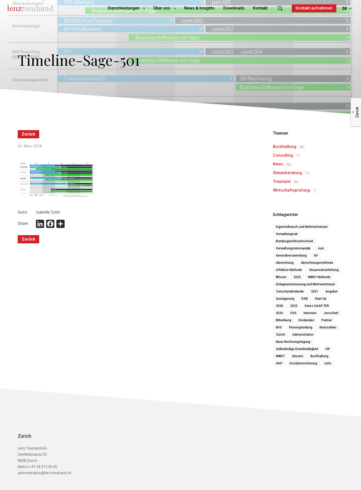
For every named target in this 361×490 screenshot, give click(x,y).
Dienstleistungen (113, 8)
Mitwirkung (283, 322)
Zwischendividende (290, 293)
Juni (321, 250)
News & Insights (188, 8)
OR (327, 351)
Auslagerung (285, 300)
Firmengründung (300, 329)
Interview (310, 315)
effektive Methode (289, 272)
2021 (314, 293)
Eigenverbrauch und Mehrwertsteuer (302, 228)
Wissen (281, 279)
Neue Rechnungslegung (293, 343)
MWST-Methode (319, 279)
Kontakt (250, 8)
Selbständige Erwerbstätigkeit (297, 351)
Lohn (327, 365)
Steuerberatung (287, 174)
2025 (297, 279)
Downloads (223, 8)
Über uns (151, 8)
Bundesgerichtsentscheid (294, 243)
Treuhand (281, 183)
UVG (293, 315)
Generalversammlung (291, 257)
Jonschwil (331, 315)
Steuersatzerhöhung (324, 272)
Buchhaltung (284, 148)
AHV (279, 365)
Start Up (320, 300)
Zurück (28, 134)
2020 (279, 308)
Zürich (280, 336)
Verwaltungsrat (287, 236)
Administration (303, 336)
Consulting (283, 157)
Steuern (297, 358)
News (278, 166)
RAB (305, 300)
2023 (293, 308)
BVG (279, 329)
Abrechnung (285, 264)
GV (316, 257)
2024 (279, 315)
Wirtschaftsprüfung (291, 192)
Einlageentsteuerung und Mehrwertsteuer (305, 286)
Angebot (331, 293)
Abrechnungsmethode (317, 264)
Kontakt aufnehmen (303, 8)
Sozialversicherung (303, 365)
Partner (327, 322)
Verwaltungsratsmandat (293, 250)
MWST (280, 358)
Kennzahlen (327, 329)
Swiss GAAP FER (317, 308)
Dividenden (306, 322)
